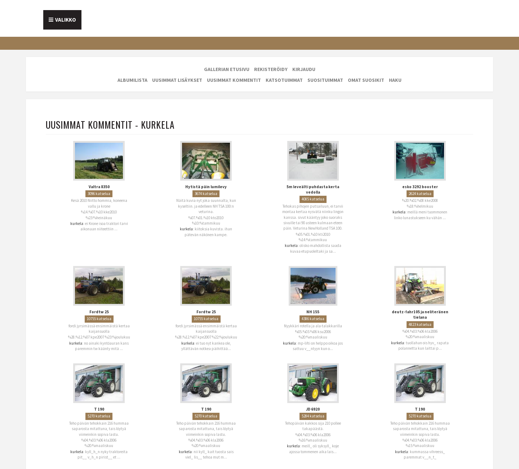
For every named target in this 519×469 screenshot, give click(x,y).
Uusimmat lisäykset (177, 80)
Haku (395, 80)
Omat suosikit (366, 80)
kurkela (76, 223)
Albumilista (132, 80)
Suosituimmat (325, 80)
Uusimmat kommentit (234, 80)
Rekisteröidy (271, 69)
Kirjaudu (303, 69)
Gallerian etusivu (226, 69)
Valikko (65, 19)
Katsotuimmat (284, 80)
